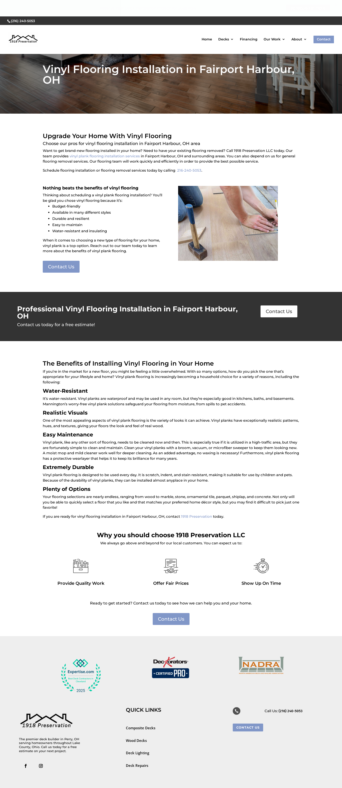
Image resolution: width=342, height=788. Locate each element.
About (296, 23)
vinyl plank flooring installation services (105, 156)
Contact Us (61, 267)
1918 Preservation (196, 516)
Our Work (272, 23)
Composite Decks (140, 727)
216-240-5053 (189, 170)
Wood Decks (136, 740)
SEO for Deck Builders (38, 784)
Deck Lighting (138, 752)
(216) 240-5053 (291, 711)
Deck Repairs (137, 765)
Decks (223, 23)
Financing (248, 23)
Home (207, 23)
